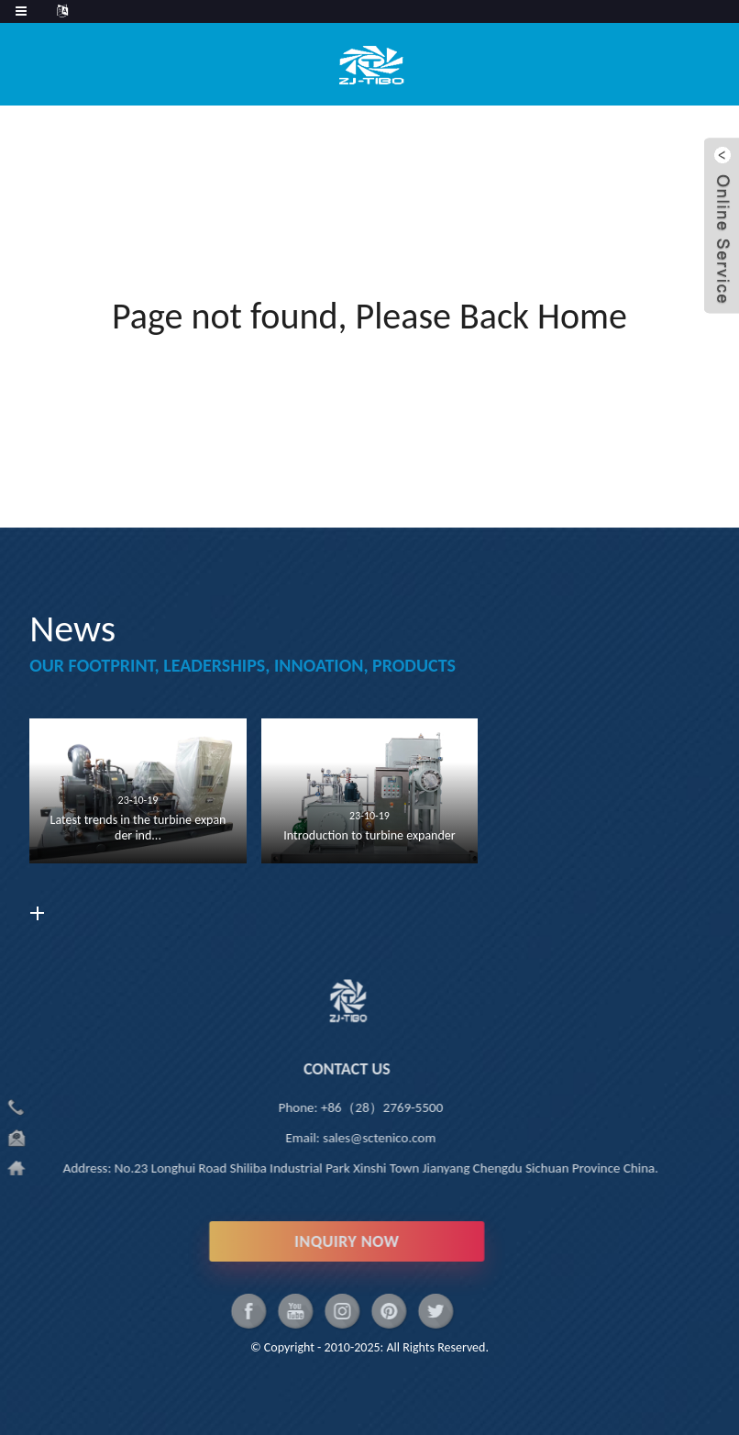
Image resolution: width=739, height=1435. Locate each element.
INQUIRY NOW (289, 1241)
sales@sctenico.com (321, 1137)
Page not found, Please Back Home (369, 316)
